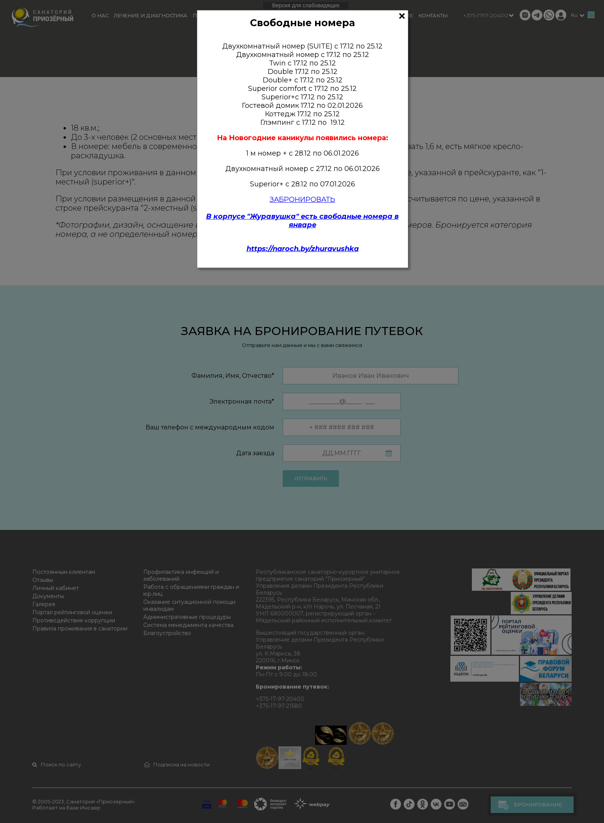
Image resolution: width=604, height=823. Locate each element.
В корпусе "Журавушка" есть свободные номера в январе (302, 220)
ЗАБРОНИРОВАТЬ (302, 199)
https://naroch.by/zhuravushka (303, 249)
